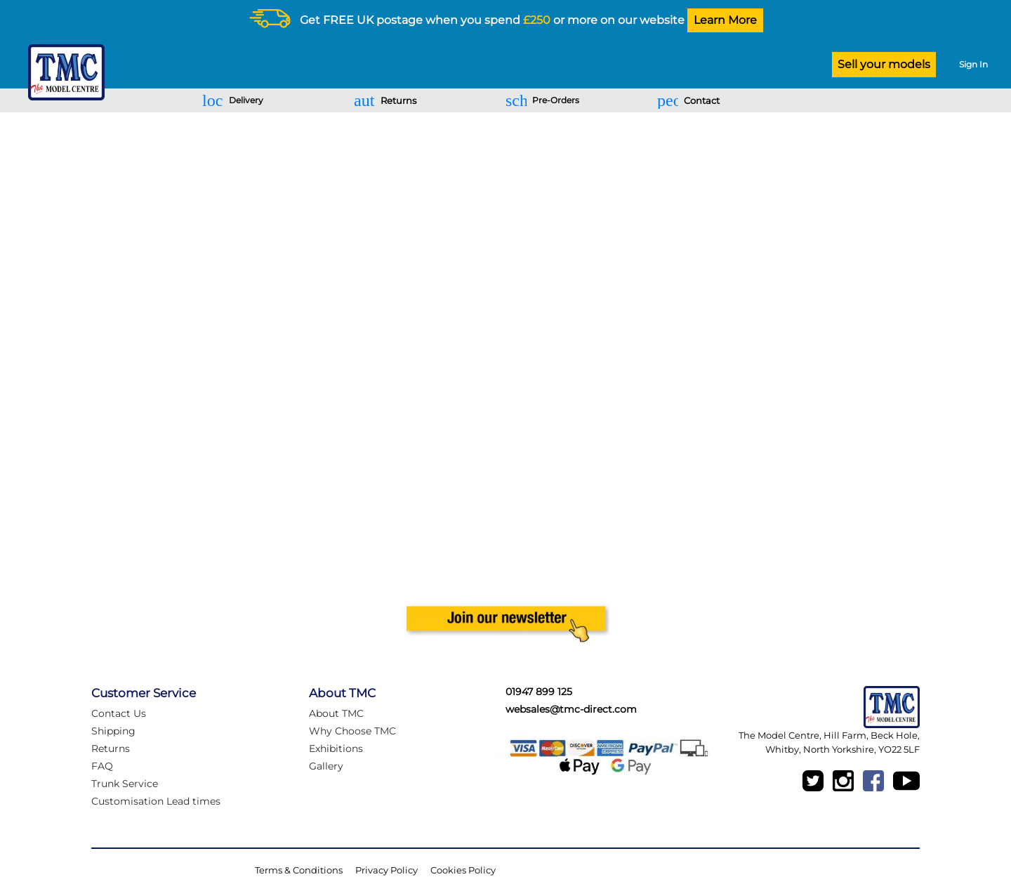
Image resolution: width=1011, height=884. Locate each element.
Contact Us (118, 713)
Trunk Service (124, 783)
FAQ (102, 766)
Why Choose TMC (352, 731)
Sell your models (884, 64)
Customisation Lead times (155, 801)
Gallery (326, 766)
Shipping (113, 731)
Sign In (973, 64)
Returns (110, 748)
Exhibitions (336, 748)
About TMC (336, 713)
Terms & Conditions (299, 870)
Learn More (725, 20)
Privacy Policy (386, 870)
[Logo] (63, 72)
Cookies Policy (463, 870)
